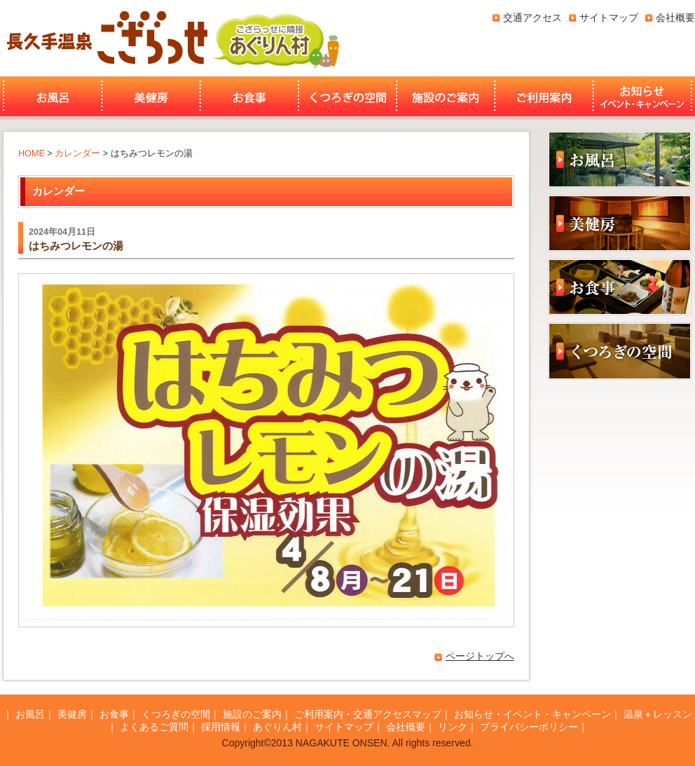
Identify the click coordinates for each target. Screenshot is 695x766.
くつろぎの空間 (347, 96)
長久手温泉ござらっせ (105, 38)
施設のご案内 (446, 96)
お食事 (249, 96)
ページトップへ (480, 656)
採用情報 (220, 726)
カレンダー (77, 153)
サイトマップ (608, 17)
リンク (452, 726)
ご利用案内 (544, 96)
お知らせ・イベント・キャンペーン (643, 96)
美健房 (151, 96)
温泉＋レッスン (658, 714)
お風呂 (51, 96)
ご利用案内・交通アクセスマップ (367, 714)
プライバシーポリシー (529, 726)
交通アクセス (532, 17)
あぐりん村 (275, 38)
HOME (31, 153)
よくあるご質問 (154, 726)
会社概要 (675, 17)
